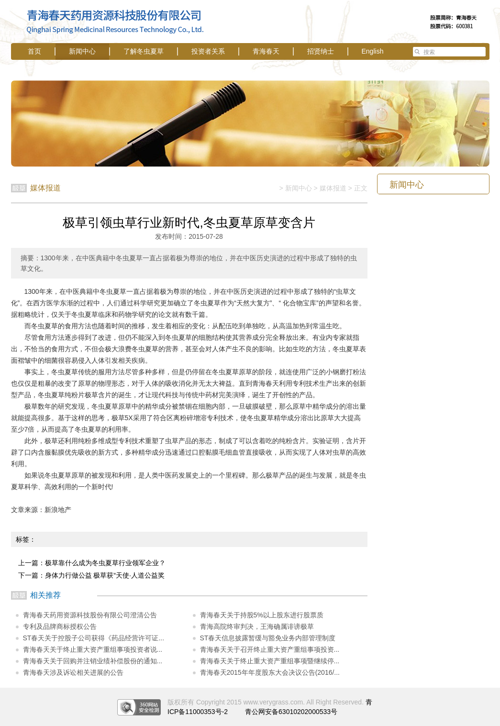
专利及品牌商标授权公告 (60, 626)
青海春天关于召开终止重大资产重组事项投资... (270, 649)
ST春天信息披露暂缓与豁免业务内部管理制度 (268, 638)
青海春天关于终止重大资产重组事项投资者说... (93, 649)
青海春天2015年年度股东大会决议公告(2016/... (270, 672)
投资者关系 (208, 51)
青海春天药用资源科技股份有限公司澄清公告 (90, 615)
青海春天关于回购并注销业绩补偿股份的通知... (93, 661)
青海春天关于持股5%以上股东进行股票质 (261, 615)
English (373, 51)
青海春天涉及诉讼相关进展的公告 (73, 672)
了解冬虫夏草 (143, 51)
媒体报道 (333, 188)
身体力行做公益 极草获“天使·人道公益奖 (105, 575)
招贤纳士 (320, 51)
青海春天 (266, 51)
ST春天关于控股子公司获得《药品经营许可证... (94, 638)
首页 (34, 51)
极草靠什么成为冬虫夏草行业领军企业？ (105, 563)
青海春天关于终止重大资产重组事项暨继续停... (270, 661)
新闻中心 (82, 51)
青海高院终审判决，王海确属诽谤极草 (257, 626)
